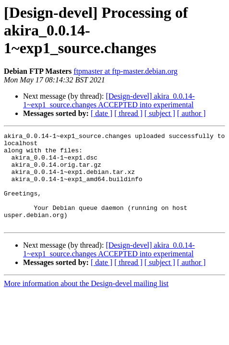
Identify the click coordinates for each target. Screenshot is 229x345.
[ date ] (101, 113)
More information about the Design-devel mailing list (86, 302)
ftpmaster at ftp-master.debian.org (125, 71)
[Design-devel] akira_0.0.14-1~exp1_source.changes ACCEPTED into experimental (109, 100)
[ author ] (191, 113)
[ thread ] (128, 113)
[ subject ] (160, 113)
